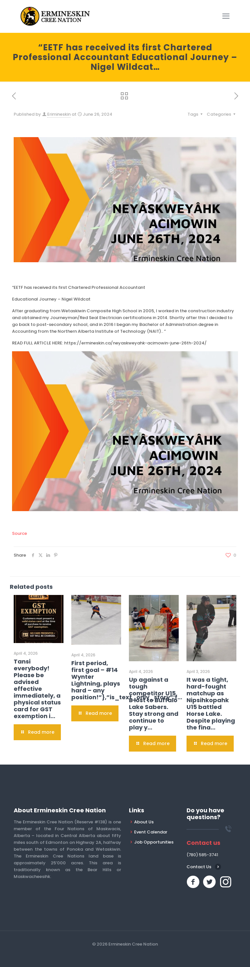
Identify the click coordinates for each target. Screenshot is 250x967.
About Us (144, 822)
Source (19, 533)
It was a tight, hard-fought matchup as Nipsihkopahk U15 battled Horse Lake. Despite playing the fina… (211, 703)
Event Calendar (150, 832)
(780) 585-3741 (202, 855)
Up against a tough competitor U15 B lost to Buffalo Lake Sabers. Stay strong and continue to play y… (153, 703)
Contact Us (199, 867)
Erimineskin (59, 114)
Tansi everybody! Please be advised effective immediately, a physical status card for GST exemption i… (37, 688)
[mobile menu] (225, 16)
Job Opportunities (154, 842)
